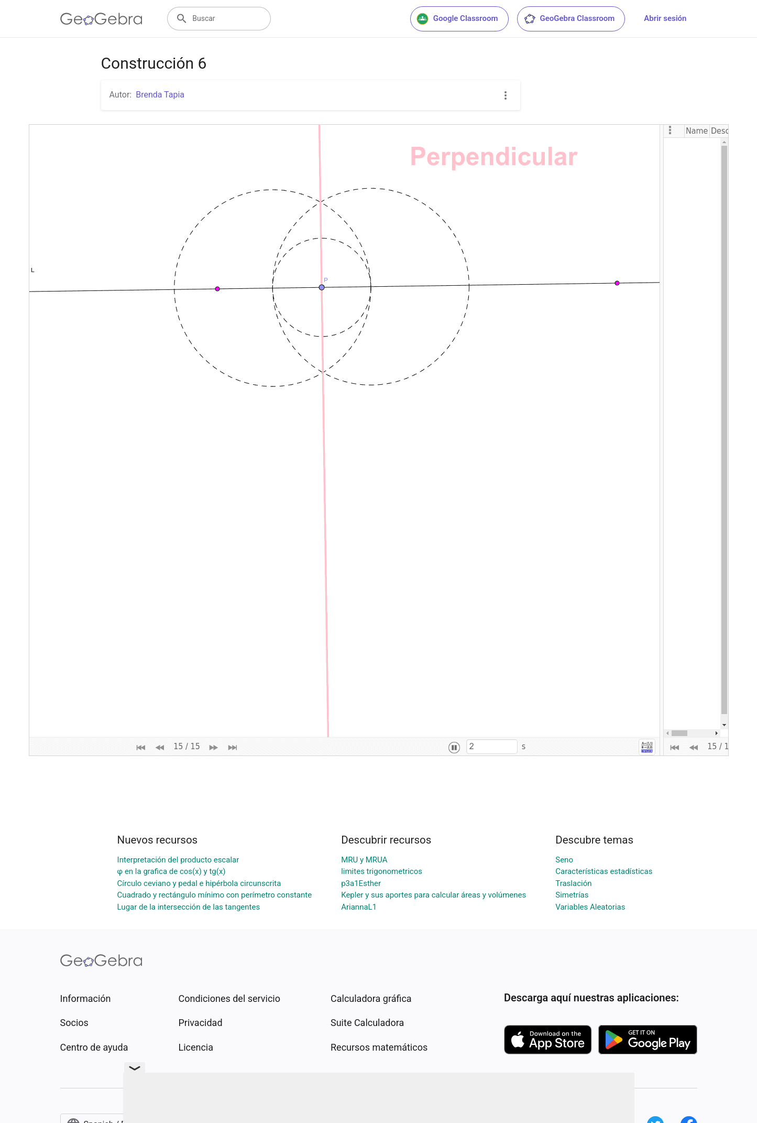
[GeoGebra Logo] (101, 19)
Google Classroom (457, 19)
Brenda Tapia (160, 95)
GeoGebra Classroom (569, 19)
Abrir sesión (665, 18)
